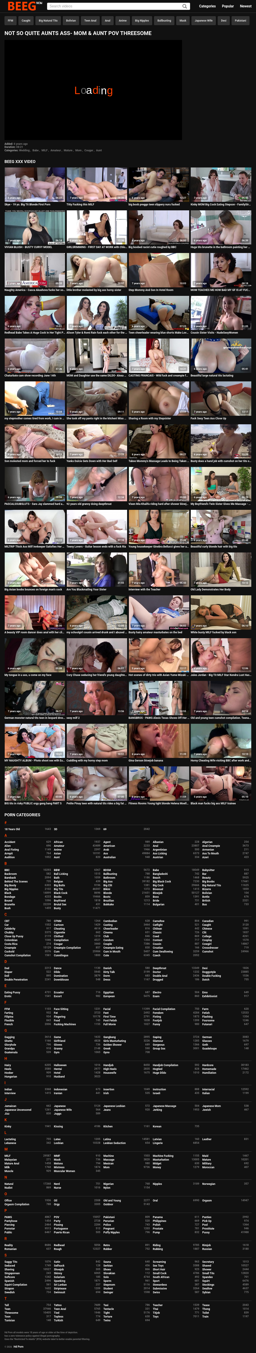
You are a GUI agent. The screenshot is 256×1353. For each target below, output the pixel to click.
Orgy (57, 1204)
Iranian (58, 1093)
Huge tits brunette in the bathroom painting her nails (221, 247)
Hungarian (10, 1076)
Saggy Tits (10, 1261)
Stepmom (109, 1284)
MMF (57, 1155)
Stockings (208, 1284)
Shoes (107, 1269)
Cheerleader (110, 928)
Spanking (59, 1281)
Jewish (206, 1109)
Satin (57, 1261)
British (206, 900)
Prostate (158, 1228)
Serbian (108, 1265)
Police (107, 1224)
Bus (204, 904)
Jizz (6, 1113)
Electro (157, 992)
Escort (58, 996)
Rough (58, 1249)
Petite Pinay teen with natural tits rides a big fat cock (97, 803)
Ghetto (8, 1041)
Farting (8, 1012)
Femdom (158, 1012)
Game (57, 1037)
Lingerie (158, 1143)
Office (8, 1200)
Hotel (57, 1072)
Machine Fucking (163, 1155)
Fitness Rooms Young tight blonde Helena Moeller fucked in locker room (159, 803)
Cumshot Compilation (17, 955)
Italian (206, 1093)
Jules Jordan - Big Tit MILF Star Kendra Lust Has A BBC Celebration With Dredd (221, 675)
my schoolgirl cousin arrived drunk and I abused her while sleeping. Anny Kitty (97, 632)
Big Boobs (208, 881)
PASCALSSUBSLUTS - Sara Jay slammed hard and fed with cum (34, 504)
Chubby (9, 932)
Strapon (9, 1288)
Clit (204, 932)
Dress (106, 979)
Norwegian (208, 1184)
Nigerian (108, 1184)
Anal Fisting (11, 849)
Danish (107, 968)
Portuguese (61, 1228)
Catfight (158, 924)
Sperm (107, 1281)
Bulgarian (159, 904)
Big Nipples (142, 20)
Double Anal (160, 975)
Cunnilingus (61, 955)
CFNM (57, 921)
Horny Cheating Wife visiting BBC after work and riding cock (221, 760)
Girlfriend (59, 1041)
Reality (8, 1245)
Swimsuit (59, 1292)
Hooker (8, 1072)
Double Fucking (211, 975)
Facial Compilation (164, 1009)
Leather (206, 1139)
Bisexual (158, 889)
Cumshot (207, 951)
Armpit (8, 853)
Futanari (207, 1024)
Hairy (7, 1065)
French (8, 1024)
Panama (158, 1217)
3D (55, 829)
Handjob (108, 1065)
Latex (57, 1139)
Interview (10, 1093)
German (207, 1037)
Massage (108, 1159)
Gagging (9, 1037)
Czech (156, 955)
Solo (106, 1277)
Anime (123, 20)
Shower (206, 1269)
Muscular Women (64, 1171)
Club (106, 936)
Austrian (158, 857)
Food (57, 1020)
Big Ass (108, 881)
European (109, 996)
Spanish (9, 1281)
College (206, 936)
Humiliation (209, 1072)
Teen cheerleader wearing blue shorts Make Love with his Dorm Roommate (159, 332)
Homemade (209, 1069)
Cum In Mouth (111, 951)
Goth (205, 1044)
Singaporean (12, 1273)
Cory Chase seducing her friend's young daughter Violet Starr (97, 675)
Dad (6, 968)
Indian (8, 1089)
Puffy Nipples (111, 1232)
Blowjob (158, 893)
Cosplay (207, 940)
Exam (156, 996)
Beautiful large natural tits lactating (212, 375)
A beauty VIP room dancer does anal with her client (34, 632)
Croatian (158, 947)
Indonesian (60, 1089)
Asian (57, 853)
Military (206, 1163)
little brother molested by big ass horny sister (94, 290)
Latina (107, 1139)
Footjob (157, 1020)
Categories (207, 6)
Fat (56, 1012)
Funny (156, 1024)
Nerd (57, 1184)
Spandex (207, 1277)
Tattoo (58, 1305)
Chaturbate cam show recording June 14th (30, 375)
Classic (157, 932)
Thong (206, 1309)
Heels (7, 1069)
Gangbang (109, 1037)
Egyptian (108, 992)
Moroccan (208, 1167)
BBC (7, 870)
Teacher (158, 1305)
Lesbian (58, 1143)
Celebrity (9, 928)
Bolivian (71, 20)
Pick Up (206, 1221)
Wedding (24, 150)
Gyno (106, 1052)
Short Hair (159, 1269)
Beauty (206, 877)
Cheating (59, 928)
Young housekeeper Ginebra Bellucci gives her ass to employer (159, 546)
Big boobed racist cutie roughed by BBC (152, 247)
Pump (156, 1232)
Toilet (205, 1312)
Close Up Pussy (13, 936)
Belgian (58, 881)
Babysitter (208, 870)
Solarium (59, 1277)
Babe (36, 150)
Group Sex (159, 1048)
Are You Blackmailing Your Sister (86, 589)
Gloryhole (10, 1044)
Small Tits (208, 1273)
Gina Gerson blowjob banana (146, 760)
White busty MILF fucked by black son (213, 632)
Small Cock (160, 1273)
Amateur (55, 150)
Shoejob (59, 1269)
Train (205, 1316)
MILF (44, 150)
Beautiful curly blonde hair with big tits (214, 546)
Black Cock (60, 893)
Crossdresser (210, 947)
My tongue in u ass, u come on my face (27, 675)
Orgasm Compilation (16, 1204)
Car (6, 924)
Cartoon (59, 924)
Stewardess (160, 1284)
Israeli (156, 1093)
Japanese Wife (204, 20)
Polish (157, 1224)
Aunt (99, 150)
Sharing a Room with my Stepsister (150, 418)
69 (104, 829)
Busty (57, 908)
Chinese (207, 928)
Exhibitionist (209, 996)
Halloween (60, 1065)
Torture (107, 1316)
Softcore (9, 1277)
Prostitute (208, 1228)
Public (8, 1232)
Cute (106, 955)
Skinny (58, 1273)
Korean (157, 1126)
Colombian (10, 940)
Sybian (206, 1292)
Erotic (7, 996)
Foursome (208, 1020)
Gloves (58, 1044)
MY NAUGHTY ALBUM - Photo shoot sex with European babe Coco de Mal (34, 760)
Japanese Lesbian (114, 1106)
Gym (57, 1052)
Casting (108, 924)
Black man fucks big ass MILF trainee (213, 803)
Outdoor (108, 1204)
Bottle (205, 896)
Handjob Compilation (165, 1065)
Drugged (158, 979)
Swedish (9, 1292)
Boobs (58, 896)
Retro (106, 1245)
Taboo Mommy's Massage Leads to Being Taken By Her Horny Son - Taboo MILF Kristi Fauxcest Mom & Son (159, 461)
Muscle (8, 1171)
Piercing (9, 1224)
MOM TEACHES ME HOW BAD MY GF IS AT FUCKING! (221, 290)
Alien (7, 845)
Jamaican (10, 1106)
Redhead (59, 1245)
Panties (206, 1217)
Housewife (109, 1072)
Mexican (108, 1163)
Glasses (207, 1041)
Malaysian (10, 1159)
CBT (7, 921)
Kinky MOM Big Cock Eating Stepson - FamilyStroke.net (221, 204)
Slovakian (109, 1273)
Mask (183, 20)
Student (108, 1288)
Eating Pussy (12, 992)
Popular (228, 6)
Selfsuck (59, 1265)
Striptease (60, 1288)
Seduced (9, 1265)
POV (56, 1217)
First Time (109, 1016)
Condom (108, 940)
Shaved (206, 1265)
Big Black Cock (162, 881)
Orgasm (207, 1200)
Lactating (10, 1139)
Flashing (207, 1016)
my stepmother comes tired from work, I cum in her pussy (34, 418)
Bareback (10, 877)
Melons (58, 1163)
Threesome (11, 1312)
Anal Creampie (211, 845)
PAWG (8, 1217)
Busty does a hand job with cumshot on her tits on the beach (221, 461)
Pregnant (108, 1228)
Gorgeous (159, 1044)
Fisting (157, 1016)
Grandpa (9, 1048)
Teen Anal (90, 20)
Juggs (57, 1113)
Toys (155, 1316)
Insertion (108, 1089)
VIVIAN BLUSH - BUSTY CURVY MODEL (28, 247)
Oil (55, 1200)
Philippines (159, 1221)
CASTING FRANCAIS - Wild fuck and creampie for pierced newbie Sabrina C (159, 375)
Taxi (105, 1305)
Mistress (59, 1167)
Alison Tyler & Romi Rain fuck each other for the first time (97, 332)
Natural (8, 1184)
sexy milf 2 (73, 717)
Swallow (207, 1288)
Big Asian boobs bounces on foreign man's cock (33, 589)
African (58, 842)
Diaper (8, 972)
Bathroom (109, 877)
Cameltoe (158, 921)
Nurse (57, 1187)
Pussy (206, 1232)
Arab (106, 849)
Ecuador (59, 992)
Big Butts (59, 885)
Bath (57, 877)
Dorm (106, 975)
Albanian (158, 842)
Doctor (157, 972)
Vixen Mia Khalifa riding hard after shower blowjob (159, 504)
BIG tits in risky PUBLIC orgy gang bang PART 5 (33, 803)
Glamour (158, 1041)
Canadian (208, 921)
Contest (157, 940)
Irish (106, 1093)
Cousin (157, 944)
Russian (207, 1249)
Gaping (157, 1037)
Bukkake (108, 904)
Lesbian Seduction (114, 1143)
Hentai (58, 1069)
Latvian (157, 1139)
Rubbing (158, 1249)
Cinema (108, 932)
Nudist (8, 1187)
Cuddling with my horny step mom (87, 760)
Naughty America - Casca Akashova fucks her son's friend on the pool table (34, 290)
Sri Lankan (60, 1284)
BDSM (107, 870)
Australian (109, 857)
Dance (58, 968)
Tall (6, 1305)
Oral (155, 1200)
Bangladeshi (160, 874)
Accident (9, 842)
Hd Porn (19, 1346)
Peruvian (108, 1221)
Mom (78, 150)
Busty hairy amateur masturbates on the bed (155, 632)
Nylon (106, 1187)
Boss (156, 896)
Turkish (58, 1320)
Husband (59, 1076)
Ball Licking (61, 874)
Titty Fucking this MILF (80, 204)
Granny (58, 1048)
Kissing (58, 1126)
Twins (107, 1320)
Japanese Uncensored (17, 1109)
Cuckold (9, 951)
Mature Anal (11, 1163)
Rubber (107, 1249)
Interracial (208, 1089)
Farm (205, 1009)
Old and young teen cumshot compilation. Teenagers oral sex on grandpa (221, 717)
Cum (57, 951)
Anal (107, 20)
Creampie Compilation (67, 947)
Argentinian (160, 849)
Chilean (157, 928)
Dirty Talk (109, 972)
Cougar (89, 150)
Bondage (9, 896)
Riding (157, 1245)
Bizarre (206, 889)
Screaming (159, 1261)
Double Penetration (16, 979)
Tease (205, 1305)
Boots (106, 896)
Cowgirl (206, 944)
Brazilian (108, 900)
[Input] (118, 6)
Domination (61, 975)
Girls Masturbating (114, 1041)
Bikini (106, 889)
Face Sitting (61, 1009)
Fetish (206, 1012)
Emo (205, 992)
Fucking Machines (65, 1024)
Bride (156, 900)
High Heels (110, 1069)
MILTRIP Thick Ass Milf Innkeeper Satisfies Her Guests (34, 546)
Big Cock (158, 885)
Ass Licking (160, 853)
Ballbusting (164, 20)
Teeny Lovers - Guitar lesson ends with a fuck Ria (96, 546)
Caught (26, 20)
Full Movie (109, 1024)
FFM (10, 20)
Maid (205, 1155)
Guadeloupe (209, 1048)
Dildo (57, 972)
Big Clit (107, 885)
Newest (246, 6)
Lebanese (10, 1143)
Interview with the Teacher (145, 589)
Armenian (208, 849)
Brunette (9, 904)
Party (57, 1221)
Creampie (10, 947)
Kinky (7, 1126)
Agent (107, 842)
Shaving (9, 1269)
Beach (157, 877)
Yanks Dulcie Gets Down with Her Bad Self (92, 461)
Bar (204, 874)
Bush (7, 908)
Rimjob (206, 1245)
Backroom (10, 874)
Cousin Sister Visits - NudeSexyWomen (214, 332)
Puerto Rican (62, 1232)
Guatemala (10, 1052)
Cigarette (59, 932)
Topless (58, 1316)
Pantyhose (10, 1221)
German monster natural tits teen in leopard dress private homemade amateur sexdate (34, 717)
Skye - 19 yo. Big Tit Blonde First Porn (27, 204)
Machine (108, 1155)
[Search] (184, 6)
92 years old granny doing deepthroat (89, 504)
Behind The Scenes (16, 881)
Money (157, 1167)
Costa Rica (10, 944)
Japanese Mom (211, 1106)
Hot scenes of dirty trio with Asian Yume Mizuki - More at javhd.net (159, 675)
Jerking (157, 1109)
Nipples (157, 1184)
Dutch (205, 979)
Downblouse (61, 979)
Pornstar (9, 1228)
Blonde (107, 893)
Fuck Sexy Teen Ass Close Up (208, 418)
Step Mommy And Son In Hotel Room (151, 290)
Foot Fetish (110, 1020)
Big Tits (58, 889)
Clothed (58, 936)
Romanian (10, 1249)
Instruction (159, 1089)
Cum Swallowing (163, 951)
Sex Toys (158, 1265)
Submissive (160, 1288)
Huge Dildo (159, 1072)
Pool (205, 1224)
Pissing (58, 1224)
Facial (107, 1009)
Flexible (9, 1020)
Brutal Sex (60, 904)
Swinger (108, 1292)
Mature (68, 150)
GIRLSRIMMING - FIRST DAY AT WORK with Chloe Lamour (97, 247)
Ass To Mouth (210, 853)
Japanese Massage (164, 1106)
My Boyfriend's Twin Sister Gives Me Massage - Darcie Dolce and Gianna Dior (221, 504)
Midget (157, 1163)
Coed (156, 936)
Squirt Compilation (15, 1284)
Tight (106, 1312)
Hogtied (158, 1069)
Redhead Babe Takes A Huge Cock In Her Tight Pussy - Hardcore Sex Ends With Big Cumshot (34, 332)
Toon (7, 1316)
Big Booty (10, 885)
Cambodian (110, 921)
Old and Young (112, 1200)
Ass (105, 853)
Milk (7, 1167)
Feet (105, 1012)
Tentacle (108, 1309)
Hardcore (207, 1065)
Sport (156, 1281)
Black (7, 893)
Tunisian (9, 1320)
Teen (7, 1309)
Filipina (8, 1016)
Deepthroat (159, 968)
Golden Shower (112, 1044)
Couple (107, 944)
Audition (9, 857)
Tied (56, 1312)
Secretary (208, 1261)
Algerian (207, 842)
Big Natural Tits (48, 20)
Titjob (156, 1312)
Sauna (107, 1261)
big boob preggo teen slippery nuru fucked (154, 204)
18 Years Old (12, 829)
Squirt (206, 1281)
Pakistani (240, 20)
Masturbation (161, 1159)
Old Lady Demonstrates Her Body (210, 589)
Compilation (61, 940)
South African (161, 1277)
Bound (8, 900)
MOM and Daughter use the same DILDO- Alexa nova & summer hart (97, 375)
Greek (107, 1048)
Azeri (205, 857)
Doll (6, 975)
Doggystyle (209, 972)
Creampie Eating (113, 947)
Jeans (107, 1109)
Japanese (60, 1106)
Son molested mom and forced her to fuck (29, 461)
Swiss (156, 1292)
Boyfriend (60, 900)
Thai (155, 1309)
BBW (57, 870)
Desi (223, 20)
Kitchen (108, 1126)
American (109, 845)
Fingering (59, 1016)
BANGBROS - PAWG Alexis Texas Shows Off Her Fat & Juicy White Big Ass (159, 717)
